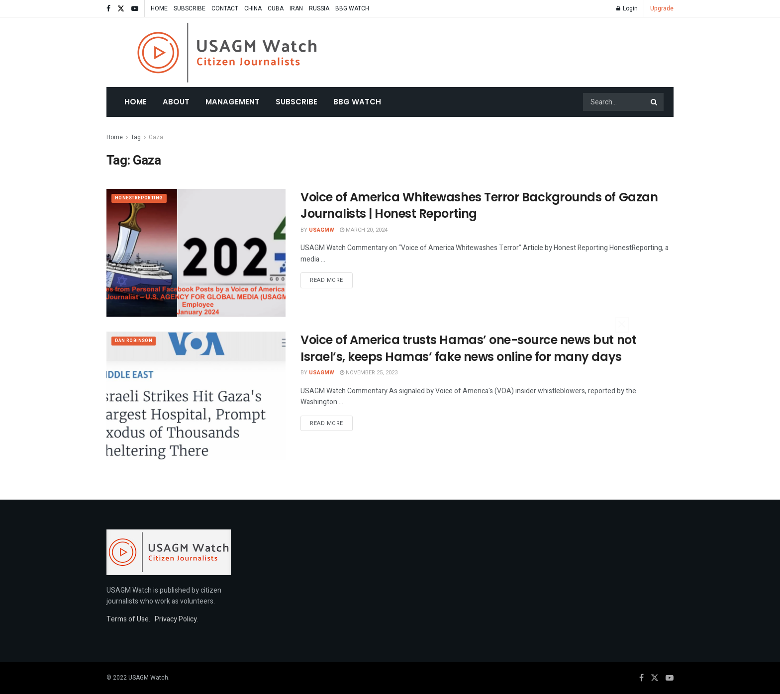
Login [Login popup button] (627, 8)
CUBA (276, 8)
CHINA (253, 8)
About (176, 101)
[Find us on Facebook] (641, 678)
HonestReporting (144, 199)
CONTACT (224, 8)
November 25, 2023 (368, 372)
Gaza (156, 137)
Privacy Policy (176, 619)
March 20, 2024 (364, 230)
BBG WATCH (352, 8)
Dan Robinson (137, 342)
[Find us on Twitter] (655, 678)
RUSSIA (319, 8)
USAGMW (321, 230)
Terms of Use (127, 619)
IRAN (296, 8)
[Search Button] (655, 102)
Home (135, 101)
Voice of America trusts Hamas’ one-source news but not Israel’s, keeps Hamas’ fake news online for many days (468, 348)
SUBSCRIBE (189, 8)
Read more (331, 279)
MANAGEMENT (232, 101)
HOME (159, 8)
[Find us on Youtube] (670, 678)
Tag (136, 137)
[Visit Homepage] (227, 52)
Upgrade (662, 8)
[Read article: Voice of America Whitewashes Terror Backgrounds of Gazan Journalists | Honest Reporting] (196, 253)
